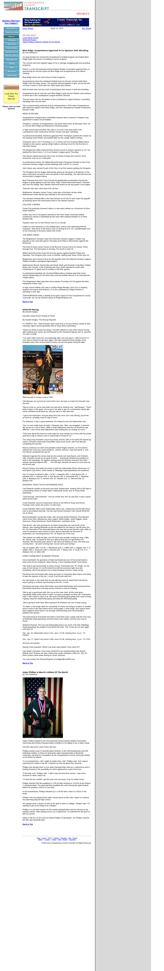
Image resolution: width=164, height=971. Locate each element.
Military (40, 839)
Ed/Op (54, 839)
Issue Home (28, 28)
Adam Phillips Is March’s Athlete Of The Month (41, 42)
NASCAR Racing (29, 40)
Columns (47, 839)
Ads (70, 838)
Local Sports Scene (30, 38)
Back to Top (28, 302)
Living (44, 838)
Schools (56, 838)
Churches (64, 838)
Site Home (86, 28)
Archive (65, 839)
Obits (59, 839)
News (38, 838)
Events (75, 838)
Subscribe (72, 839)
